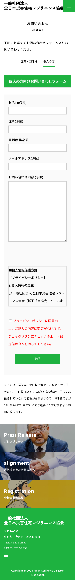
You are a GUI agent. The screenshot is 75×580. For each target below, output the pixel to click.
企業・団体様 (29, 62)
